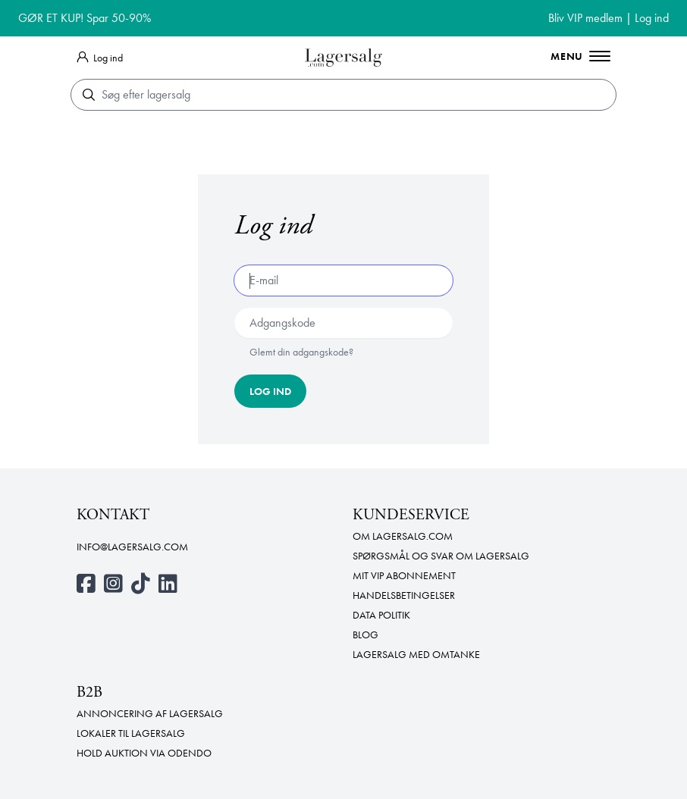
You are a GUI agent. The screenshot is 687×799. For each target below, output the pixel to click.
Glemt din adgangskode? (301, 352)
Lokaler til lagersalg (131, 733)
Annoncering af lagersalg (150, 713)
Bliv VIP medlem (585, 18)
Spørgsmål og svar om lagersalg (441, 555)
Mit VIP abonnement (404, 575)
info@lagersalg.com (132, 546)
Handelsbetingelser (404, 595)
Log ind (652, 18)
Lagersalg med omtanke (416, 654)
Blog (365, 634)
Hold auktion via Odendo (144, 753)
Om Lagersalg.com (403, 536)
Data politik (381, 615)
